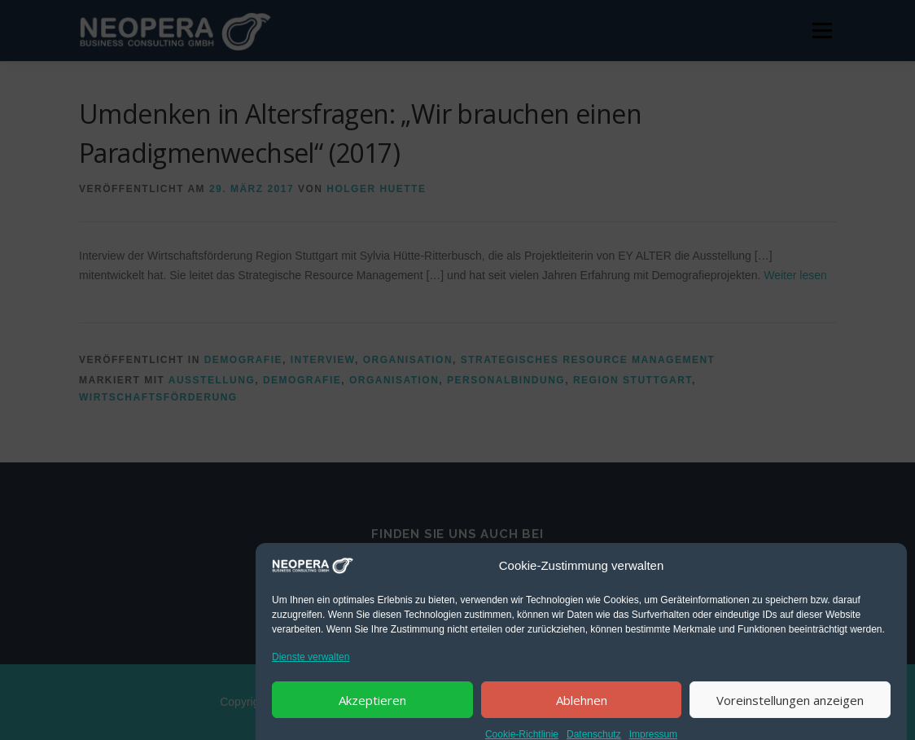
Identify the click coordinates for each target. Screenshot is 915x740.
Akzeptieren (372, 715)
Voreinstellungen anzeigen (790, 715)
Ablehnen (581, 715)
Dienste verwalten (310, 672)
